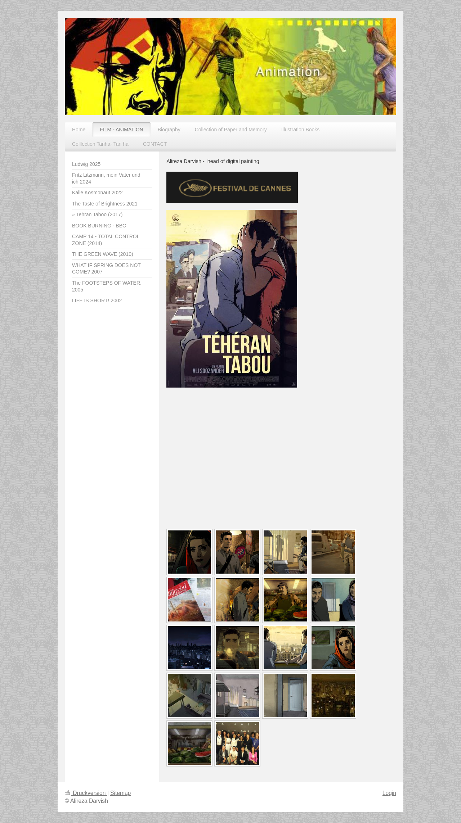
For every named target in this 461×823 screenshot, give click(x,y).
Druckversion (86, 793)
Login (389, 793)
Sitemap (120, 793)
